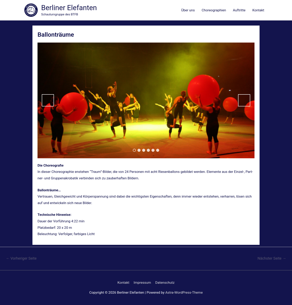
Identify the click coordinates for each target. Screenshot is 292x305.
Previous (48, 100)
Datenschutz (165, 282)
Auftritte (239, 10)
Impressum (142, 282)
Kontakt (258, 10)
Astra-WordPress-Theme (184, 292)
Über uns (188, 10)
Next (244, 100)
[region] (146, 100)
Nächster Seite (272, 258)
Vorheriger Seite (21, 258)
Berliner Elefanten (69, 8)
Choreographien (214, 10)
